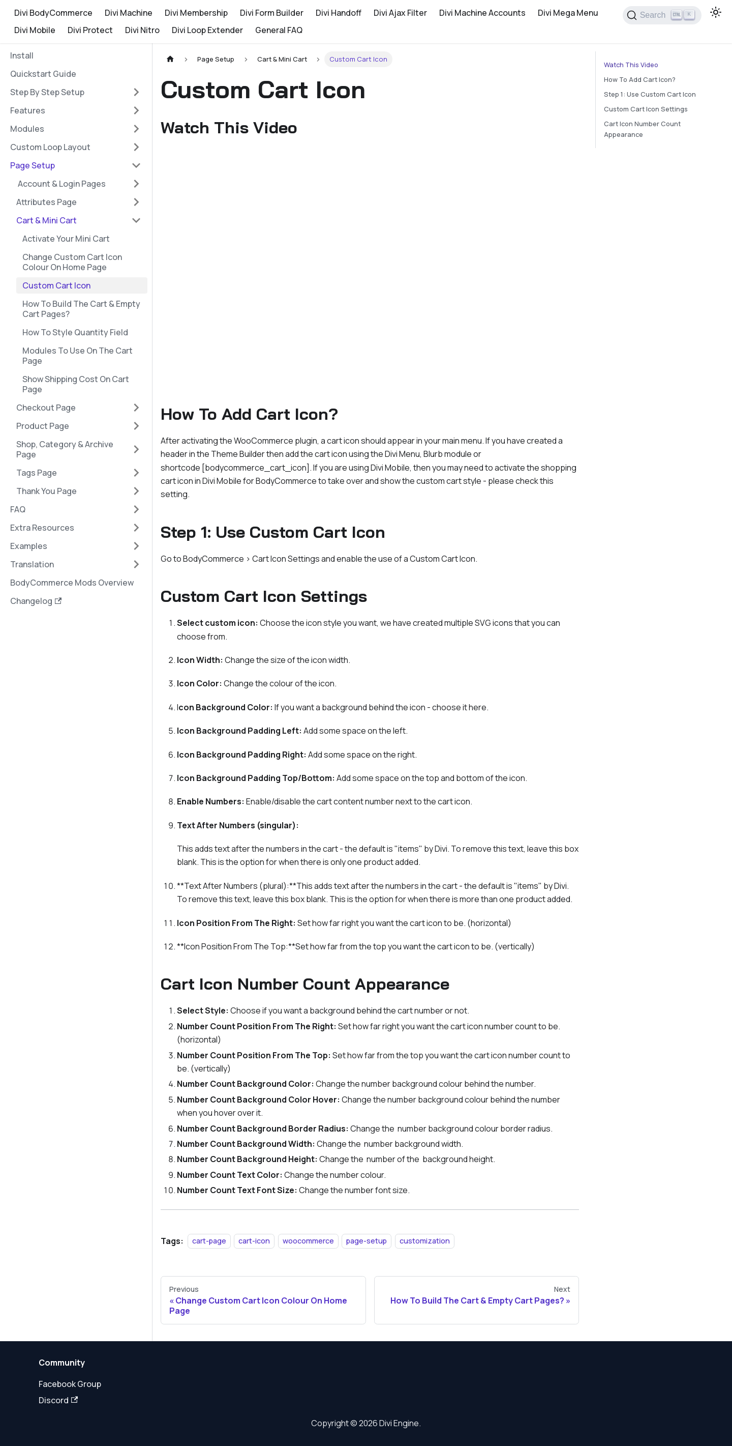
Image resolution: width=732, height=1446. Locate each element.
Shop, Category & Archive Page (64, 449)
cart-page (209, 1241)
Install (22, 55)
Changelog (36, 600)
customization (425, 1241)
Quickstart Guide (43, 73)
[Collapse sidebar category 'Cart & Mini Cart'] (136, 220)
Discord (58, 1400)
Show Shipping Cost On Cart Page (75, 384)
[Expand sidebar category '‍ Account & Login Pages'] (136, 184)
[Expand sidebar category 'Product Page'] (136, 426)
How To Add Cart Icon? (640, 79)
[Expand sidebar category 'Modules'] (136, 129)
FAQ (17, 509)
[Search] (662, 15)
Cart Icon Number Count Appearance (642, 129)
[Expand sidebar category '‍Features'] (136, 110)
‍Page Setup (32, 165)
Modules (27, 128)
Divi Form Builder (271, 12)
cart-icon (254, 1241)
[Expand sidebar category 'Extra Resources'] (136, 527)
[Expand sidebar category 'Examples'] (136, 546)
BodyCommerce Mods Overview (72, 582)
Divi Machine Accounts (482, 12)
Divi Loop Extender (207, 30)
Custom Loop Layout (50, 147)
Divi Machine (128, 12)
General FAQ (278, 30)
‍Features (27, 110)
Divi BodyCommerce (53, 12)
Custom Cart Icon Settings (646, 108)
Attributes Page (46, 202)
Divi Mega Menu (568, 12)
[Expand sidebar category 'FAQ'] (136, 509)
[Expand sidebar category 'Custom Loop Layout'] (136, 147)
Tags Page (36, 472)
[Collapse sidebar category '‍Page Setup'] (136, 165)
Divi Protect (90, 30)
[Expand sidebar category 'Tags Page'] (136, 473)
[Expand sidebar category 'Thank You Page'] (136, 491)
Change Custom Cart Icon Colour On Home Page (72, 262)
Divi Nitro (142, 30)
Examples (28, 546)
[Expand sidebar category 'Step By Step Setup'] (136, 92)
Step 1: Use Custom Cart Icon (650, 94)
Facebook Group (70, 1384)
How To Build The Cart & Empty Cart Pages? (81, 309)
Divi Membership (196, 12)
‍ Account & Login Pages (61, 183)
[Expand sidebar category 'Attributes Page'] (136, 202)
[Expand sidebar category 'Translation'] (136, 564)
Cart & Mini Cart (46, 220)
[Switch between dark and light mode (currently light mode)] (716, 12)
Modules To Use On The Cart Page (77, 355)
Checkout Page (46, 407)
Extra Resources (42, 527)
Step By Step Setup (47, 92)
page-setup (366, 1241)
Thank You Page (46, 491)
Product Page (42, 425)
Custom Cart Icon (56, 285)
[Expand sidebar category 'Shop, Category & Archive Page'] (136, 449)
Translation (32, 564)
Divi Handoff (338, 12)
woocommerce (308, 1241)
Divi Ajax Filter (400, 12)
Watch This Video (631, 64)
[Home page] (170, 59)
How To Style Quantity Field (75, 332)
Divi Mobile (34, 30)
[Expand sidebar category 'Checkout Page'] (136, 407)
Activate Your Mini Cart (66, 238)
